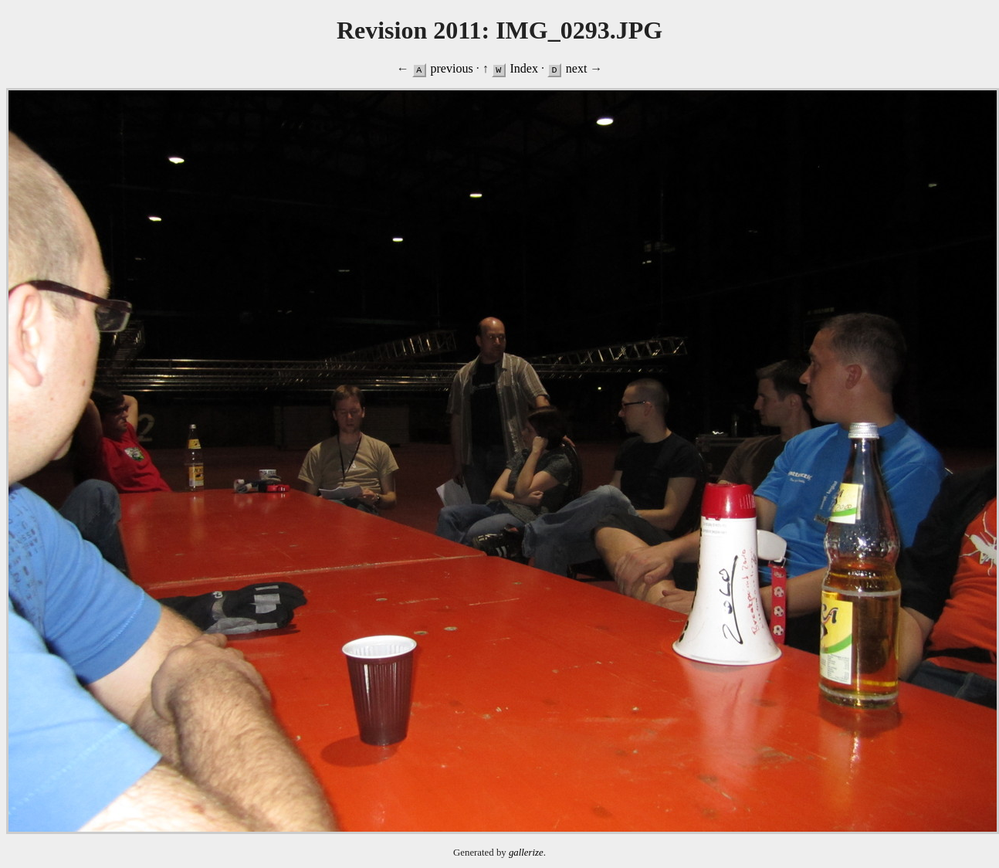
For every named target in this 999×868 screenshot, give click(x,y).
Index (523, 68)
